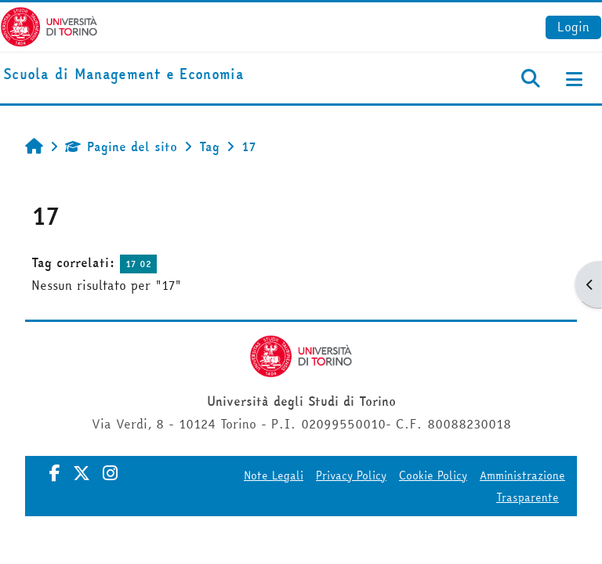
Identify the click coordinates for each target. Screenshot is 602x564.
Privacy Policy (351, 475)
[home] (123, 74)
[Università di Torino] (49, 25)
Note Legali (273, 475)
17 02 (138, 263)
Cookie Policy (433, 475)
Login (573, 26)
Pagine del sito (121, 146)
